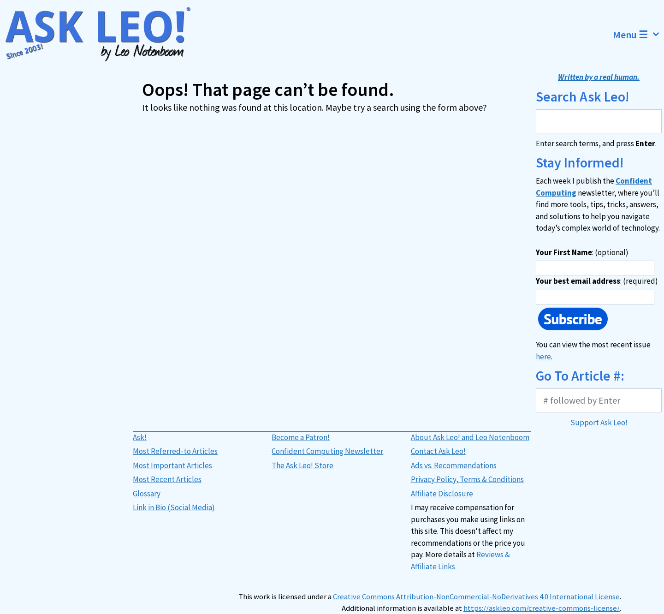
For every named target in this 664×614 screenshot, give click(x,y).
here (543, 357)
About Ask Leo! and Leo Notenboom (470, 437)
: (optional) (582, 252)
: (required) (597, 281)
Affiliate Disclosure (442, 494)
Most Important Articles (172, 465)
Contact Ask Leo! (438, 451)
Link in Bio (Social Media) (174, 507)
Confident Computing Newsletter (327, 451)
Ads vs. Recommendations (454, 465)
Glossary (146, 494)
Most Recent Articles (167, 479)
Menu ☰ (638, 34)
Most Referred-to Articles (175, 451)
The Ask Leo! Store (302, 465)
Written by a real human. (599, 77)
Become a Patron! (301, 437)
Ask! (140, 437)
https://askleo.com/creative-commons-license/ (541, 608)
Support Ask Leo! (599, 422)
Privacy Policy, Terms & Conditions (467, 479)
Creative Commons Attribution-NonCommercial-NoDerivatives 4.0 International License (476, 597)
